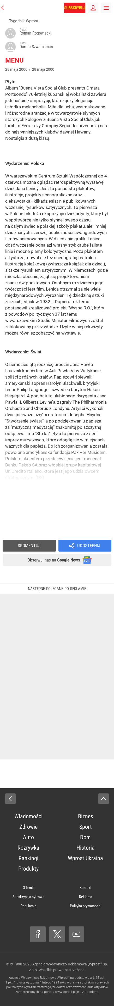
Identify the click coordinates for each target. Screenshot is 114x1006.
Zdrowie (28, 827)
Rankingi (28, 858)
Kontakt (85, 887)
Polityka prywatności (85, 906)
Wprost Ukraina (85, 858)
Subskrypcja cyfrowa (28, 896)
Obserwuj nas (53, 560)
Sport (85, 827)
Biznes (85, 816)
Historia (85, 847)
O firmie (28, 887)
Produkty (28, 868)
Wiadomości (28, 816)
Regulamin (28, 906)
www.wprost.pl (65, 992)
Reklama (85, 896)
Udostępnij (88, 545)
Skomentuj (29, 545)
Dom (85, 837)
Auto (28, 837)
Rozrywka (28, 847)
